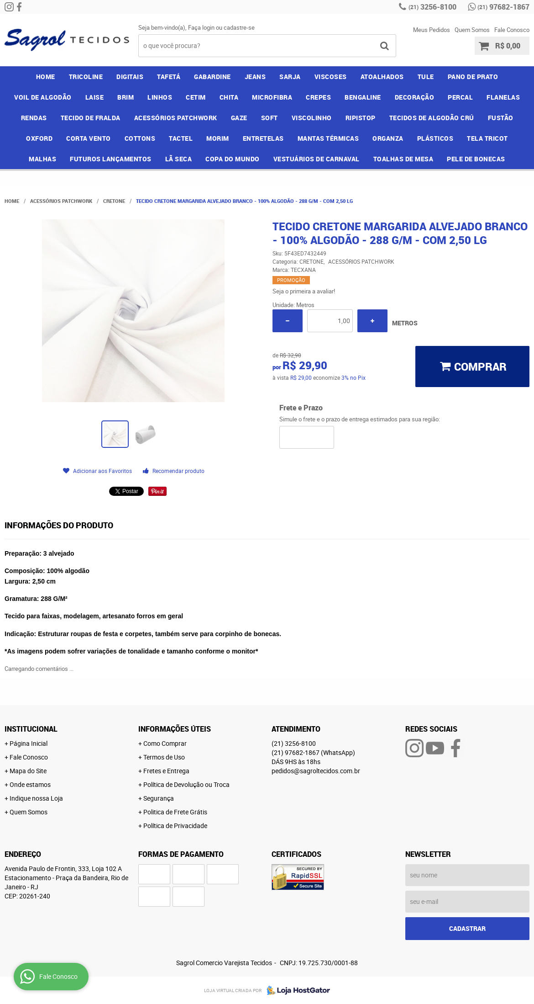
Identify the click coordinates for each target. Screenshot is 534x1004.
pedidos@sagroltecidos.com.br (316, 770)
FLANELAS (503, 97)
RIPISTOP (361, 117)
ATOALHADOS (382, 76)
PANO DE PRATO (473, 76)
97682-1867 (503, 7)
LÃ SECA (178, 158)
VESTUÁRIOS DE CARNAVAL (316, 158)
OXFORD (39, 138)
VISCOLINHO (312, 117)
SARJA (290, 76)
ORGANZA (387, 138)
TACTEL (181, 138)
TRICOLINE (86, 76)
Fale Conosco (511, 30)
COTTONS (140, 138)
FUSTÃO (500, 117)
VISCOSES (330, 76)
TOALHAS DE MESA (403, 158)
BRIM (125, 97)
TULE (426, 76)
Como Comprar (165, 743)
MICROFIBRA (272, 97)
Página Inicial (28, 743)
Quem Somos (472, 30)
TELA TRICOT (487, 138)
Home (45, 76)
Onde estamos (30, 784)
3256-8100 (432, 7)
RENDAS (34, 117)
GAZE (239, 117)
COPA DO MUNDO (232, 158)
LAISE (94, 97)
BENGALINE (363, 97)
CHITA (229, 97)
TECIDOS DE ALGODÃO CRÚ (431, 117)
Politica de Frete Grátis (175, 811)
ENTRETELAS (263, 138)
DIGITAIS (129, 76)
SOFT (269, 117)
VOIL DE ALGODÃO (43, 97)
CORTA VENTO (88, 138)
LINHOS (159, 97)
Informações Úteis (174, 729)
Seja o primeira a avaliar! (303, 291)
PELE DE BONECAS (476, 158)
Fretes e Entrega (166, 770)
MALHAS (42, 158)
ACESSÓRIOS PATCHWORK (175, 117)
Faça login (201, 27)
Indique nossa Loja (36, 798)
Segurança (158, 798)
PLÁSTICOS (435, 138)
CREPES (318, 97)
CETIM (196, 97)
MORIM (217, 138)
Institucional (31, 729)
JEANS (255, 76)
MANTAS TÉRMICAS (328, 138)
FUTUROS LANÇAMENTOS (111, 158)
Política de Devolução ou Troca (186, 784)
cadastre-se (239, 27)
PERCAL (460, 97)
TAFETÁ (168, 76)
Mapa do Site (28, 770)
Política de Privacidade (175, 825)
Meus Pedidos (431, 30)
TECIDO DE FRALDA (90, 117)
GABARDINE (212, 76)
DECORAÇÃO (415, 97)
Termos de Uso (164, 757)
